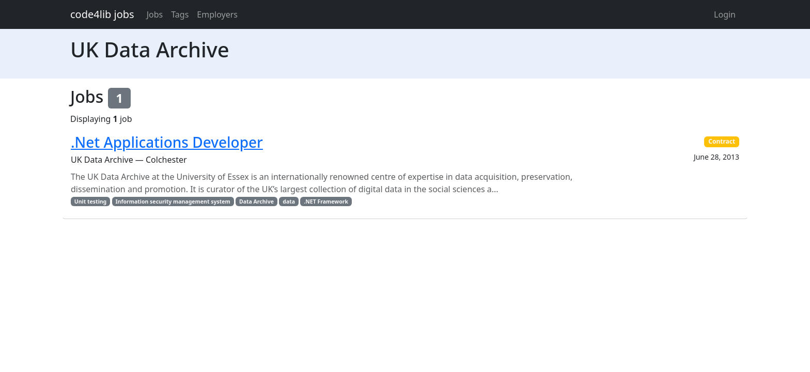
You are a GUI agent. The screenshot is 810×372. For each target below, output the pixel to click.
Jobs (155, 14)
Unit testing (90, 201)
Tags (180, 14)
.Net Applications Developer (167, 142)
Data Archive (256, 201)
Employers (217, 14)
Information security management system (173, 201)
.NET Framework (326, 201)
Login (725, 14)
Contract (721, 141)
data (289, 201)
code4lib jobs (102, 14)
